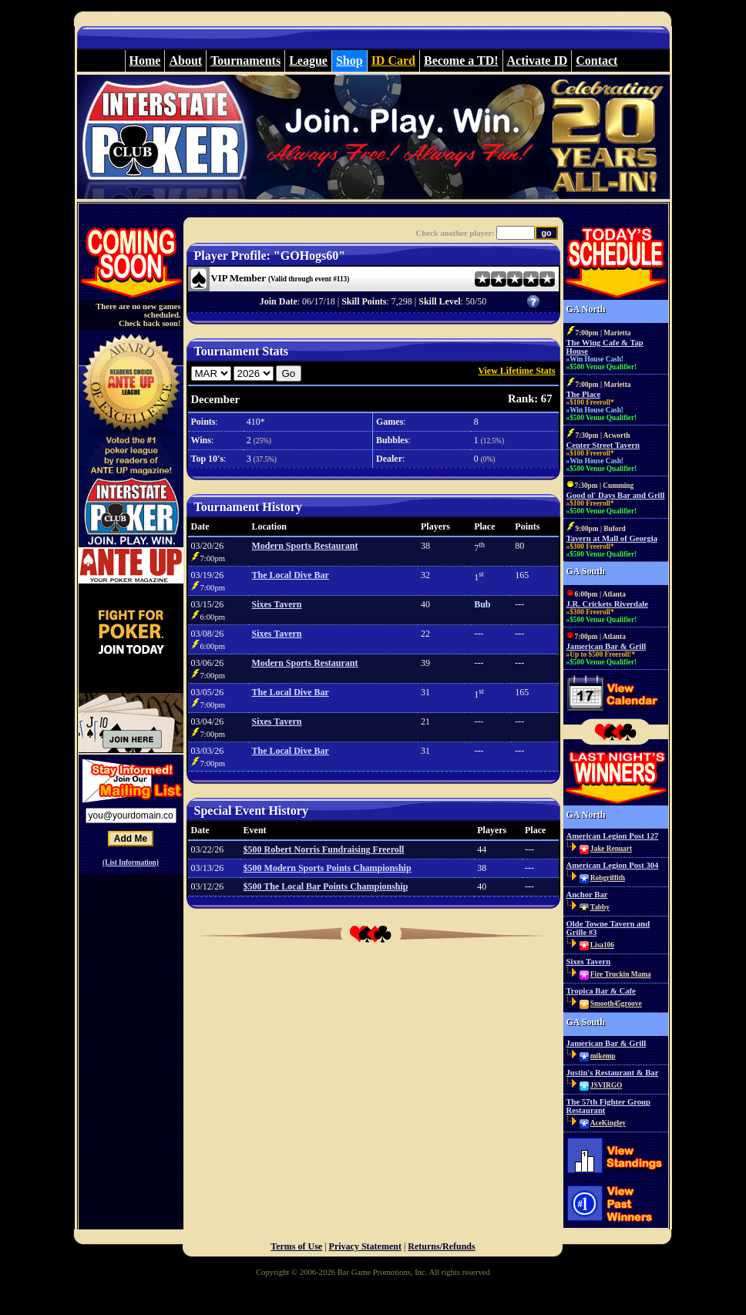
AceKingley (608, 1123)
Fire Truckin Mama (620, 974)
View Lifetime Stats (516, 370)
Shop (349, 60)
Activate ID (537, 60)
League (308, 60)
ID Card (393, 60)
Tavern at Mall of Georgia (612, 538)
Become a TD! (461, 60)
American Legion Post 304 (612, 865)
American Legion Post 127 (612, 836)
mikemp (603, 1056)
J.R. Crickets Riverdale (607, 604)
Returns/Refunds (441, 1246)
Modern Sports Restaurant (305, 545)
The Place (583, 394)
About (185, 60)
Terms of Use (296, 1246)
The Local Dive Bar (290, 575)
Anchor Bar (587, 894)
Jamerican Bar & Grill (606, 646)
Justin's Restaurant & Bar (612, 1072)
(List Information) (130, 862)
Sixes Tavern (277, 604)
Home (145, 60)
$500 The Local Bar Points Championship (326, 886)
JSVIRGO (606, 1085)
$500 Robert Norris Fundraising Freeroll (324, 849)
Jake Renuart (611, 849)
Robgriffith (607, 878)
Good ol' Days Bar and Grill (615, 495)
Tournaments (245, 60)
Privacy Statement (365, 1246)
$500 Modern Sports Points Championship (328, 868)
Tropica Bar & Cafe (601, 991)
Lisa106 (602, 945)
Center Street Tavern (603, 445)
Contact (596, 60)
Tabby (600, 907)
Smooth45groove (616, 1003)
